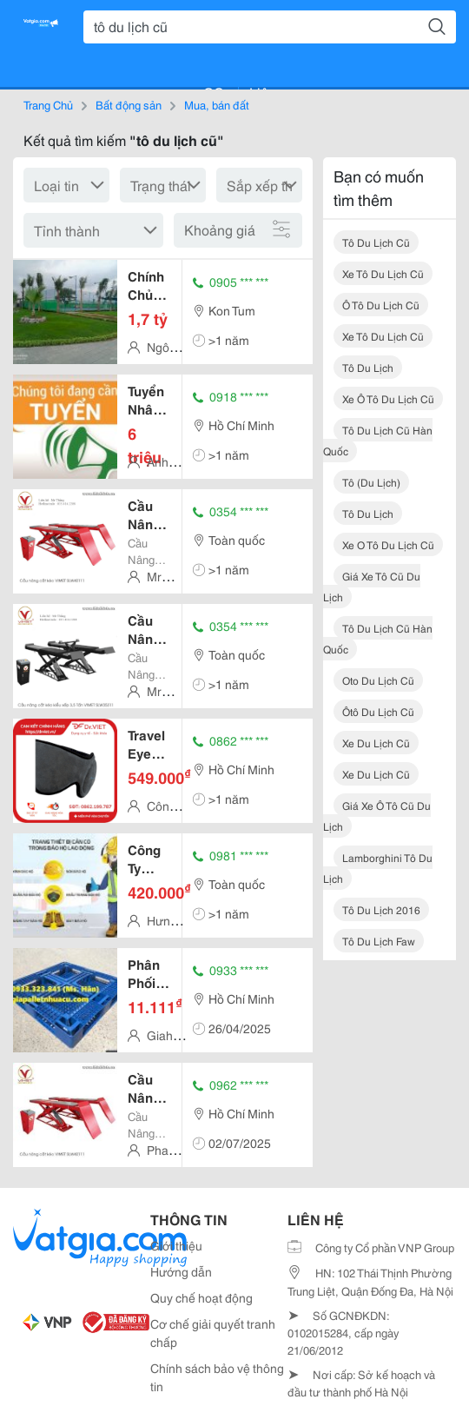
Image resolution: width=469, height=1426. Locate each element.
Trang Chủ (48, 104)
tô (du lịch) (371, 481)
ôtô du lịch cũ (378, 711)
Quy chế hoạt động (201, 1297)
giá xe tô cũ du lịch (371, 586)
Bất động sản (129, 104)
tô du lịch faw (378, 940)
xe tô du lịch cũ (383, 273)
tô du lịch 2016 (381, 909)
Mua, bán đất (216, 104)
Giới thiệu (176, 1245)
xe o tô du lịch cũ (388, 544)
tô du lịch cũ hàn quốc (378, 440)
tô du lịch (367, 367)
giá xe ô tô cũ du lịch (377, 815)
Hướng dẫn (181, 1271)
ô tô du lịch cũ (380, 304)
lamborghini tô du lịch (378, 867)
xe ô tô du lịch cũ (388, 398)
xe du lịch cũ (376, 742)
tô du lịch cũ (376, 242)
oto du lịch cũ (378, 680)
